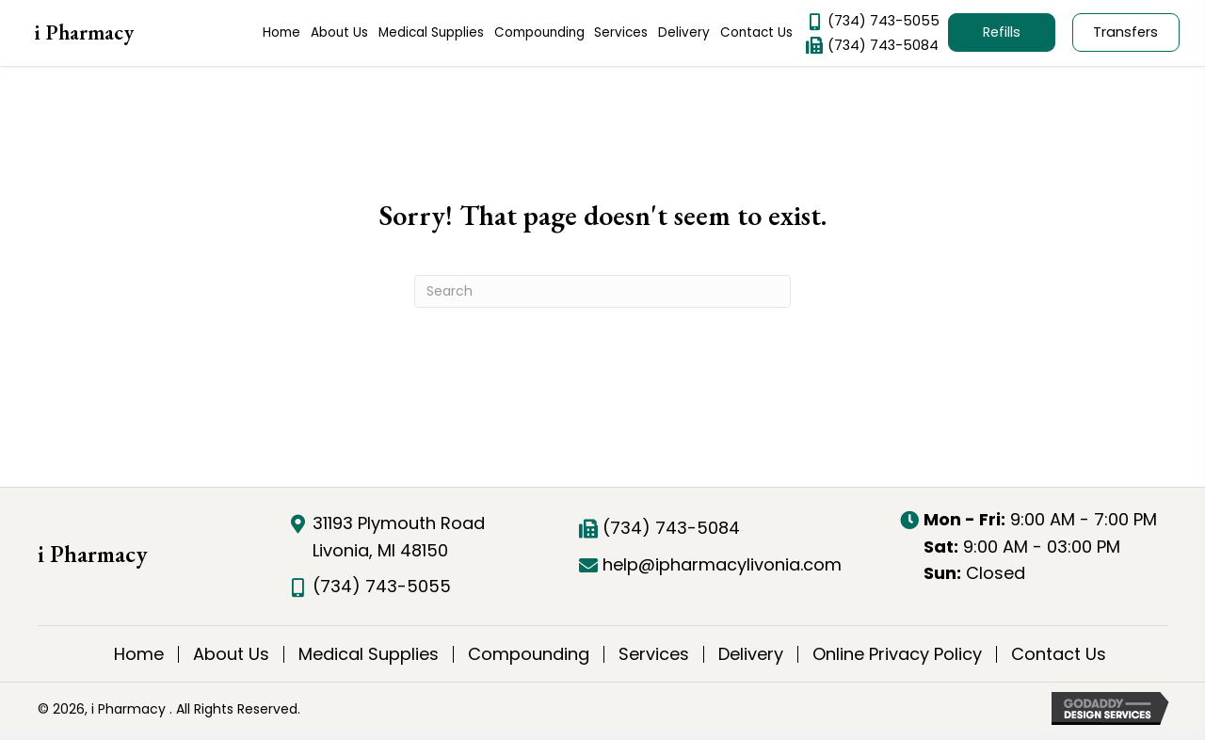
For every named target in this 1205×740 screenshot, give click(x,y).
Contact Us (1058, 654)
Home (139, 654)
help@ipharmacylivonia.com (722, 564)
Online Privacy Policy (897, 654)
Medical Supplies (368, 654)
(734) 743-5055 (883, 20)
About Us (231, 654)
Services (654, 654)
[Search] (602, 291)
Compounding (528, 654)
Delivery (750, 654)
